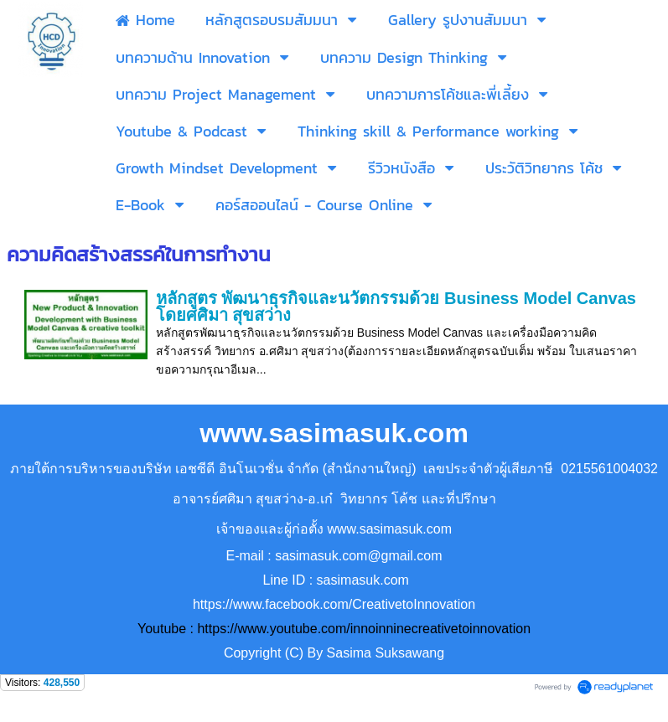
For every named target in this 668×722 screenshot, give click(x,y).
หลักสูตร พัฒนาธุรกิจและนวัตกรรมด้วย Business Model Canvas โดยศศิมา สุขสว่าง (396, 306)
